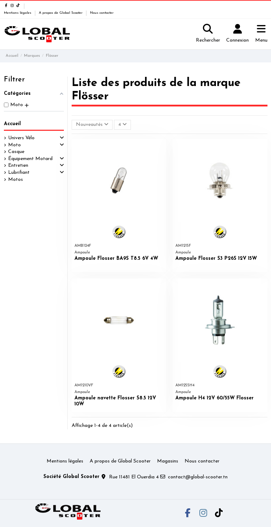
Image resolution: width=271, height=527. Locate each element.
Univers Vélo (21, 138)
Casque (16, 151)
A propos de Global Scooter (61, 13)
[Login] (237, 34)
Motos (15, 179)
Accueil (12, 124)
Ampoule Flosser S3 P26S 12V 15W (216, 258)
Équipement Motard (30, 158)
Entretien (18, 165)
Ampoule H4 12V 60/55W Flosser (214, 398)
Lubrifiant (19, 172)
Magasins (167, 461)
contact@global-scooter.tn (198, 477)
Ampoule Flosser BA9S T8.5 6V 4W (116, 258)
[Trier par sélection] (92, 125)
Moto (14, 145)
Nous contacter (102, 13)
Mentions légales (18, 13)
